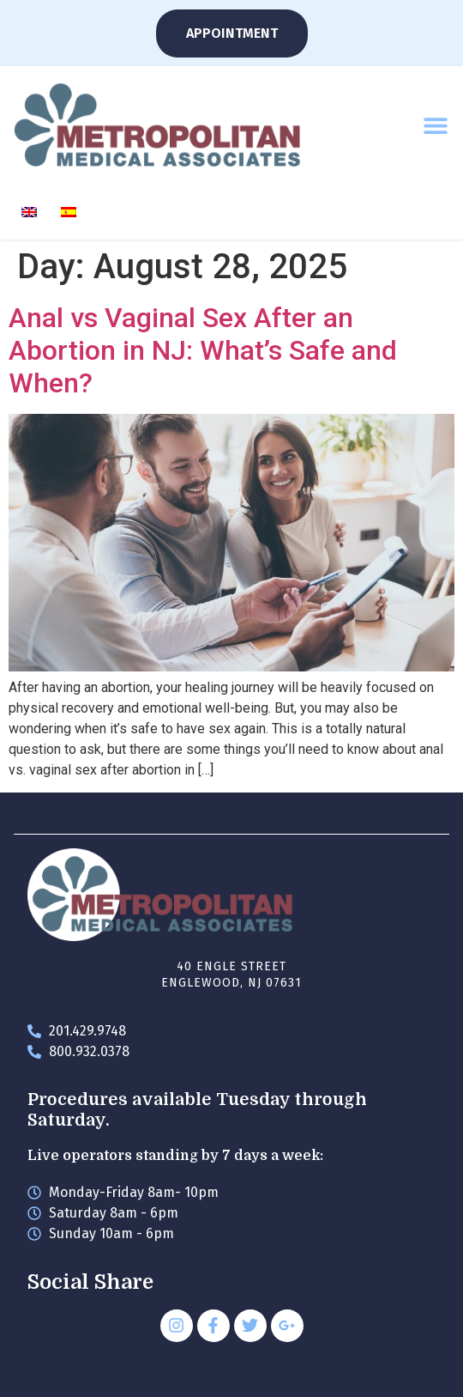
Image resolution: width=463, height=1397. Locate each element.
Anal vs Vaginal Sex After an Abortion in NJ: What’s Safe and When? (203, 350)
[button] (435, 125)
